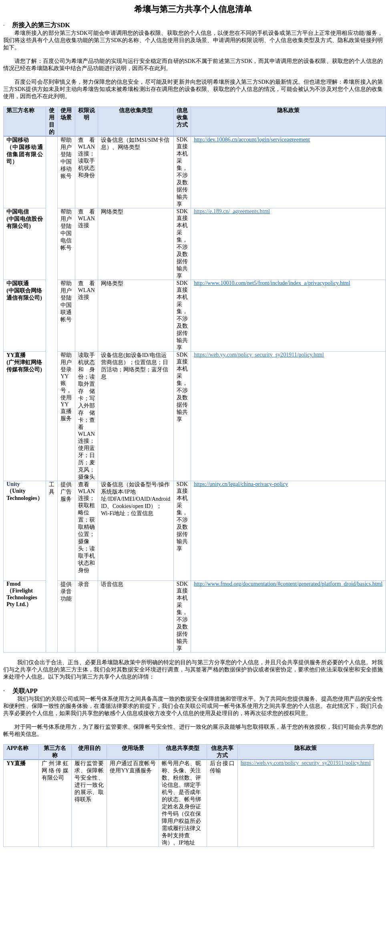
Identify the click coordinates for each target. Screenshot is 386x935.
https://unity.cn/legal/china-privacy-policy (241, 484)
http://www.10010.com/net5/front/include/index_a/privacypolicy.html (272, 283)
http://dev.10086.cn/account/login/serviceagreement (252, 140)
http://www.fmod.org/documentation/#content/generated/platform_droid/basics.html (288, 584)
